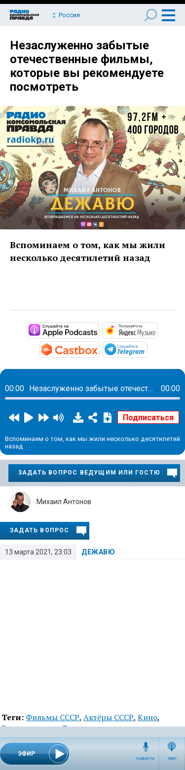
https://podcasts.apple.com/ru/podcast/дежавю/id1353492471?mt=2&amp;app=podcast (98, 329)
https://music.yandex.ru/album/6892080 (156, 329)
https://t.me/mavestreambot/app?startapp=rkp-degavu (147, 348)
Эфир (172, 759)
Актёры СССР (108, 717)
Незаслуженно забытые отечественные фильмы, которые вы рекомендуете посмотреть (87, 66)
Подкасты (145, 759)
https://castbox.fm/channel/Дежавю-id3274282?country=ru (99, 348)
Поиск (151, 15)
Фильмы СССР (52, 717)
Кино (147, 717)
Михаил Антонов (64, 502)
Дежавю (98, 552)
